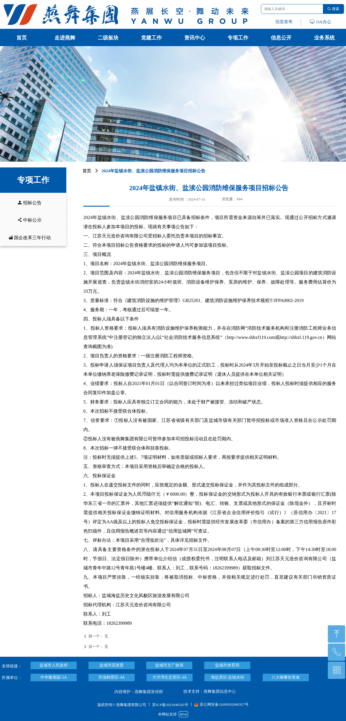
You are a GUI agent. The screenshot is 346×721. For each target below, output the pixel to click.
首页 (86, 171)
